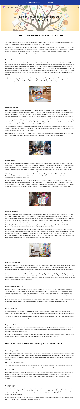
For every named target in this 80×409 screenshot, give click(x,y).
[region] (40, 2)
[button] (78, 7)
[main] (40, 18)
